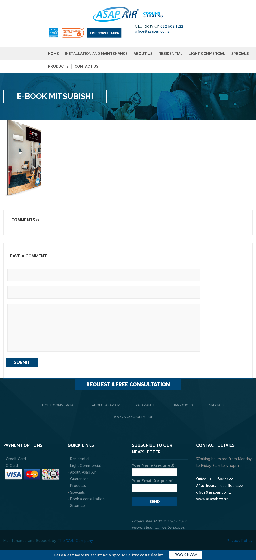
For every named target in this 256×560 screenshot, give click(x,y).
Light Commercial (207, 52)
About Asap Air (106, 404)
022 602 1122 (171, 25)
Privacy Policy (240, 539)
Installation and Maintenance (96, 52)
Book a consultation (133, 415)
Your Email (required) (154, 483)
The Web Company (75, 539)
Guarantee (147, 404)
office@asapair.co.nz (152, 30)
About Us (143, 52)
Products (58, 65)
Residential (171, 52)
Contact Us (86, 65)
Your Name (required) (154, 467)
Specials (240, 52)
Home (53, 52)
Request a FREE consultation (128, 383)
